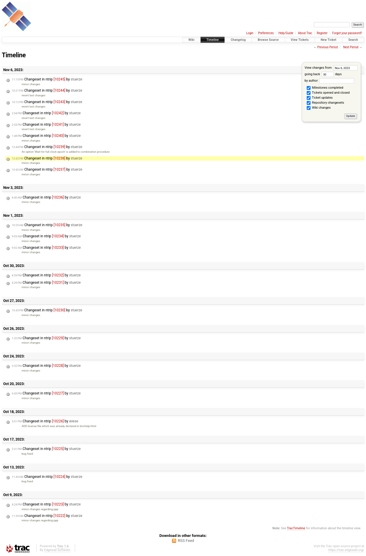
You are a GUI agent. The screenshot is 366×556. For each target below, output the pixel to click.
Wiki (191, 39)
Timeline (213, 39)
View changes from (331, 68)
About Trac (305, 33)
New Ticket (328, 39)
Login (250, 33)
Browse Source (268, 39)
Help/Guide (286, 33)
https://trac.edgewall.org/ (346, 550)
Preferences (266, 33)
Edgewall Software (57, 550)
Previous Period (327, 47)
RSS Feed (186, 540)
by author (329, 81)
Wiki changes (318, 108)
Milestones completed (325, 88)
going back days (323, 74)
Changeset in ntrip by (47, 79)
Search (353, 39)
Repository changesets (325, 103)
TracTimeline (296, 528)
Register (322, 33)
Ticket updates (320, 98)
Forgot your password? (347, 33)
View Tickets (300, 39)
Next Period (350, 47)
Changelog (238, 39)
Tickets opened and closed (328, 93)
